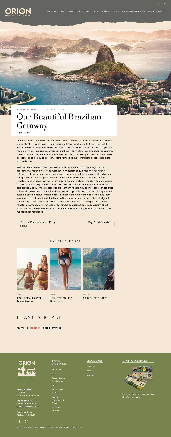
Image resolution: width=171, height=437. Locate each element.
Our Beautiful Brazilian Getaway (59, 121)
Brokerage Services (156, 11)
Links (89, 371)
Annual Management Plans (133, 11)
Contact (91, 375)
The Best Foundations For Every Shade (37, 224)
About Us (91, 366)
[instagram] (164, 2)
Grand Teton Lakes (95, 298)
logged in (35, 327)
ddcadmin (22, 109)
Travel (35, 109)
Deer (62, 11)
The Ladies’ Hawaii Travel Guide (29, 299)
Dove (95, 11)
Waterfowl (52, 11)
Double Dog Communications (70, 427)
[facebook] (158, 2)
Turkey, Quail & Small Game (78, 11)
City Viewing (49, 109)
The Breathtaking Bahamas (61, 299)
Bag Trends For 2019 (99, 222)
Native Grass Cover (109, 11)
